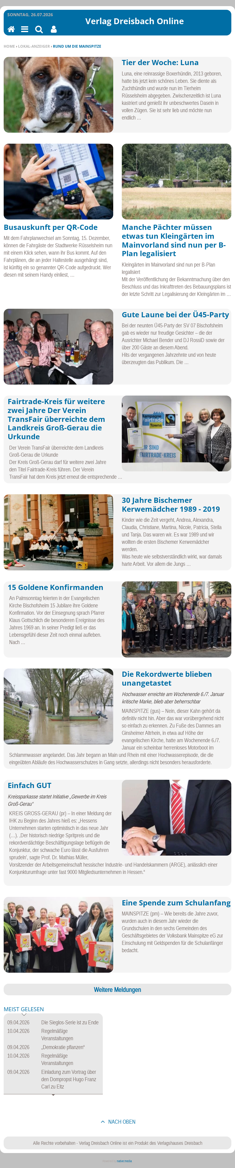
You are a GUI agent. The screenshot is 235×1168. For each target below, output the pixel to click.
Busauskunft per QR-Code (51, 227)
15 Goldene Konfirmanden (55, 587)
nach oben (121, 1121)
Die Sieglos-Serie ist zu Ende (70, 1022)
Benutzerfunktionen (54, 33)
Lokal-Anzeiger (34, 46)
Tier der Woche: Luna (160, 62)
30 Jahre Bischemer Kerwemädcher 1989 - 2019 (171, 504)
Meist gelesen (24, 1009)
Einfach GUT (29, 785)
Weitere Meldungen (117, 989)
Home (9, 46)
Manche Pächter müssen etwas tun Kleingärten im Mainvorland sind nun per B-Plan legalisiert (174, 240)
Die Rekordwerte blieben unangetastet (167, 678)
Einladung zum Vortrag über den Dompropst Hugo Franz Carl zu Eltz (68, 1079)
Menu (24, 33)
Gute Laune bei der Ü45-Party (175, 314)
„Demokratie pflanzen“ (63, 1047)
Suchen (39, 33)
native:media (124, 1161)
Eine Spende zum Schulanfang (176, 902)
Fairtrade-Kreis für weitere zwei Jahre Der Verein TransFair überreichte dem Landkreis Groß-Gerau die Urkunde (56, 418)
